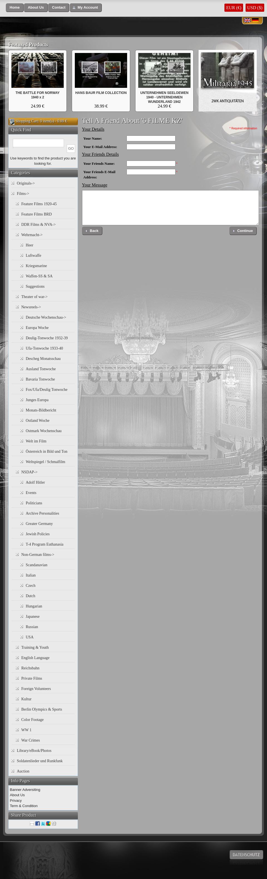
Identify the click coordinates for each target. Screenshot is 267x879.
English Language (35, 658)
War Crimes (30, 740)
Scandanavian (37, 565)
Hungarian (34, 606)
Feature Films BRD (36, 214)
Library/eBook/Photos (34, 751)
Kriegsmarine (36, 266)
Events (31, 493)
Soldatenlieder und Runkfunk (40, 761)
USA (30, 637)
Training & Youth (35, 647)
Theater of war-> (34, 297)
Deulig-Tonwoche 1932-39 (47, 338)
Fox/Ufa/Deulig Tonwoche (47, 390)
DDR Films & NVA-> (38, 224)
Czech (31, 585)
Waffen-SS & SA (39, 276)
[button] (15, 7)
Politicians (34, 503)
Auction (23, 771)
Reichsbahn (30, 668)
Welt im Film (36, 441)
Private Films (31, 678)
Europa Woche (37, 328)
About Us (17, 795)
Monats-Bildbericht (41, 410)
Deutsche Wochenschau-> (46, 317)
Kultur (26, 699)
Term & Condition (24, 806)
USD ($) (255, 7)
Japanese (33, 616)
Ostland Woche (38, 420)
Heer (29, 245)
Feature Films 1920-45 (39, 204)
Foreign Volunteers (36, 689)
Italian (31, 575)
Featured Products (28, 44)
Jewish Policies (38, 534)
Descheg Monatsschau (43, 359)
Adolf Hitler (35, 482)
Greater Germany (39, 524)
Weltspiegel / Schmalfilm (45, 462)
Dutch (30, 596)
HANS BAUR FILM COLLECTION (101, 93)
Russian (32, 627)
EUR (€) (233, 7)
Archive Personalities (42, 513)
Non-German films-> (38, 555)
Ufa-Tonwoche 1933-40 (44, 348)
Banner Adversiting (25, 790)
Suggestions (35, 286)
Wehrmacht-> (32, 235)
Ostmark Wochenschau (44, 431)
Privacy (16, 800)
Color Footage (32, 720)
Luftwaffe (33, 255)
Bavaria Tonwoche (40, 379)
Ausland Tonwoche (41, 369)
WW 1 (26, 730)
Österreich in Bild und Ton (47, 451)
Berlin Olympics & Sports (41, 709)
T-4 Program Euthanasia (45, 544)
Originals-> (26, 183)
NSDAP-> (29, 472)
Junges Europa (37, 400)
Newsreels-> (31, 307)
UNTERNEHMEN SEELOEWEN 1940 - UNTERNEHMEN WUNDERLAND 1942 (164, 97)
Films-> (23, 194)
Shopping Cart (27, 121)
